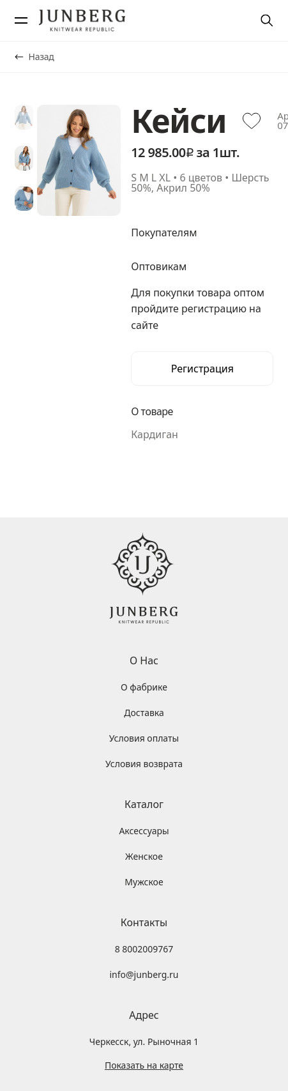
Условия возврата (144, 764)
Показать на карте (144, 1065)
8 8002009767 (144, 949)
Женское (144, 856)
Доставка (144, 712)
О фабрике (144, 687)
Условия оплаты (144, 738)
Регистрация (202, 369)
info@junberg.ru (143, 974)
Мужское (144, 882)
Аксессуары (144, 831)
